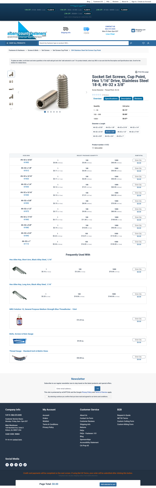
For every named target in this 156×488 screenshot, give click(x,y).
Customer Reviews (87, 421)
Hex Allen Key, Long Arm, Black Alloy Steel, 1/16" (30, 284)
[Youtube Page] (20, 464)
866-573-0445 (110, 29)
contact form (17, 440)
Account (46, 415)
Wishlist (46, 421)
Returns (83, 427)
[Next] (86, 92)
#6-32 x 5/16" (98, 132)
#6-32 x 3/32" (98, 127)
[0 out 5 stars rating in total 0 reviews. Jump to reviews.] (100, 94)
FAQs (82, 430)
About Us (125, 2)
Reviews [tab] (138, 98)
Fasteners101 (98, 2)
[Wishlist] (143, 43)
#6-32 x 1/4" (134, 127)
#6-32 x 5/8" (97, 136)
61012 (26, 171)
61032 (26, 187)
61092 (26, 236)
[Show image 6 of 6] (60, 112)
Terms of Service (101, 392)
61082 (26, 227)
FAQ (107, 2)
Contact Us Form (86, 418)
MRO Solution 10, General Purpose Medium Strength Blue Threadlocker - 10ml (43, 309)
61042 (26, 195)
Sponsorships (85, 439)
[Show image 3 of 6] (51, 112)
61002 (26, 162)
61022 (26, 179)
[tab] (126, 98)
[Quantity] (139, 160)
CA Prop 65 (84, 446)
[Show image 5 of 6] (57, 112)
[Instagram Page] (16, 464)
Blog (88, 2)
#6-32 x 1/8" (110, 127)
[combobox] (84, 43)
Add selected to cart (108, 484)
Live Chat (110, 34)
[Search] (131, 43)
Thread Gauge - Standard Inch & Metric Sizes (28, 351)
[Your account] (148, 43)
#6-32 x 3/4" (109, 136)
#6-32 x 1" (120, 136)
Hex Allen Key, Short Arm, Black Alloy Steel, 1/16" (30, 259)
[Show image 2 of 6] (48, 112)
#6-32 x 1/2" (121, 132)
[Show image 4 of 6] (54, 112)
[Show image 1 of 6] (45, 112)
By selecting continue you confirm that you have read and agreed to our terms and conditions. (78, 396)
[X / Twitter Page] (11, 464)
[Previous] (18, 92)
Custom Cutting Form (125, 421)
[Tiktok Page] (25, 464)
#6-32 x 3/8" (110, 132)
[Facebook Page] (7, 464)
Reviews (115, 2)
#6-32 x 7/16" (134, 132)
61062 (26, 219)
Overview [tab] (97, 98)
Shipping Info (85, 424)
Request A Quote (123, 415)
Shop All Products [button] (16, 43)
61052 (26, 203)
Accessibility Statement (89, 442)
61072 (26, 211)
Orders (45, 418)
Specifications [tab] (111, 98)
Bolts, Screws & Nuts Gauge (21, 334)
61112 (26, 244)
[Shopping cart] (138, 30)
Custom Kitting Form (125, 424)
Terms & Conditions (50, 424)
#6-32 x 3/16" (122, 127)
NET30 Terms (122, 418)
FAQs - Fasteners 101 (88, 433)
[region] (47, 92)
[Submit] (97, 388)
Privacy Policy (87, 392)
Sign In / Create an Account (141, 2)
